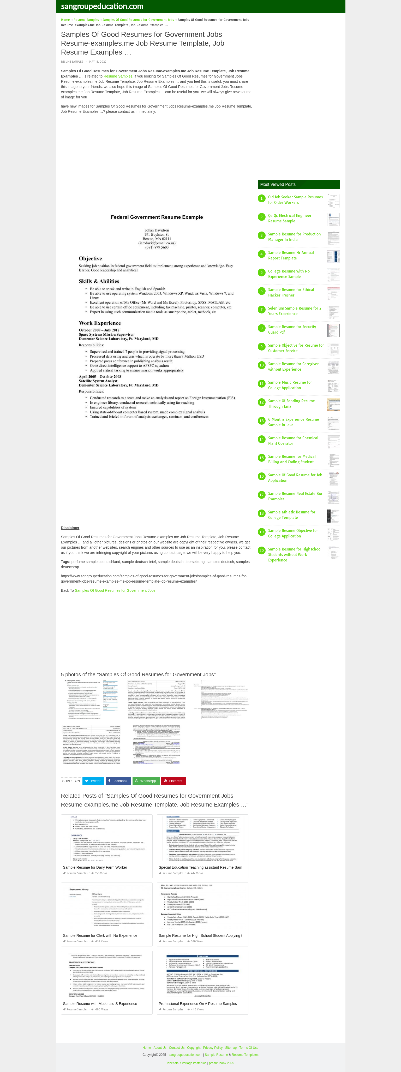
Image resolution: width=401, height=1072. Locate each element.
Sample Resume (216, 1055)
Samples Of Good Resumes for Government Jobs (115, 590)
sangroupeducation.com (102, 6)
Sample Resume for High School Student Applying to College (208, 935)
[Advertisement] (157, 154)
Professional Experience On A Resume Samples (198, 1004)
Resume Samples (72, 61)
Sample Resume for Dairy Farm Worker (95, 867)
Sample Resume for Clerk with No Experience (100, 935)
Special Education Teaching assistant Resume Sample (203, 867)
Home (146, 1048)
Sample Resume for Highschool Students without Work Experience (294, 554)
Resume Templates (245, 1055)
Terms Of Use (248, 1048)
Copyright (193, 1048)
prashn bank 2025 (221, 1063)
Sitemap (231, 1048)
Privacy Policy (213, 1048)
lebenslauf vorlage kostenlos (186, 1063)
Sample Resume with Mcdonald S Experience (100, 1004)
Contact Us (176, 1048)
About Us (159, 1048)
